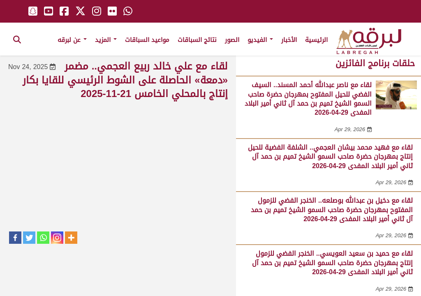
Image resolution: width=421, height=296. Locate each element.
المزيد (106, 40)
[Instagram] (57, 237)
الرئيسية (316, 40)
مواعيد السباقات (147, 40)
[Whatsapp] (43, 237)
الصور (232, 40)
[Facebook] (15, 237)
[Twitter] (29, 237)
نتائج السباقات (197, 40)
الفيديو (260, 40)
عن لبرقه (72, 40)
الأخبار (289, 40)
